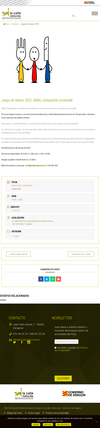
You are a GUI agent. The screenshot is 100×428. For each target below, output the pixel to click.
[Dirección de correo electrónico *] (66, 341)
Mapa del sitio (14, 412)
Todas (15, 236)
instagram (29, 342)
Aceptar (36, 425)
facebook (22, 342)
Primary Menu (95, 13)
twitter (15, 342)
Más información (63, 425)
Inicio (6, 24)
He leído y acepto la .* (71, 349)
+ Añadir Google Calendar (20, 254)
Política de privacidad (57, 412)
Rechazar (48, 425)
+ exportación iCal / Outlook (79, 254)
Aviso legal (34, 412)
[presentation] (65, 363)
